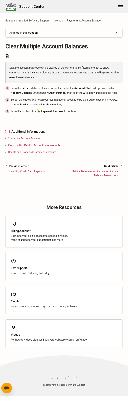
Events (15, 301)
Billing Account (20, 231)
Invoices (58, 20)
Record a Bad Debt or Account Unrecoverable (34, 145)
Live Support (19, 268)
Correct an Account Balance (24, 138)
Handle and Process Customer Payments (32, 152)
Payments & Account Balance (84, 20)
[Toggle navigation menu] (120, 6)
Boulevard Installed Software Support (27, 20)
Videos (15, 334)
